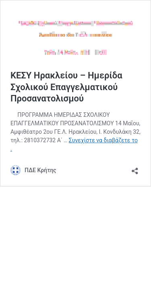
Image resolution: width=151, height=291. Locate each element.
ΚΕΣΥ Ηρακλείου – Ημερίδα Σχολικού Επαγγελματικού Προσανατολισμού (66, 86)
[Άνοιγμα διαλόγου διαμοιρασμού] (135, 168)
